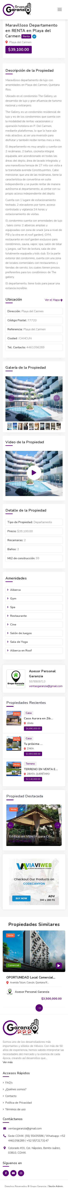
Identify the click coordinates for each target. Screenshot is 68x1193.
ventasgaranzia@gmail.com (46, 686)
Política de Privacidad (18, 1103)
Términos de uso (15, 1109)
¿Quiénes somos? (15, 1089)
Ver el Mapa (54, 300)
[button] (9, 398)
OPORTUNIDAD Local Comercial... (30, 977)
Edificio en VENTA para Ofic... (32, 836)
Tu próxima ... (33, 744)
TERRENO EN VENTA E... (41, 769)
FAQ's (9, 1082)
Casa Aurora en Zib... (38, 718)
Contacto (11, 1096)
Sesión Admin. (55, 1186)
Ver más (8, 1062)
